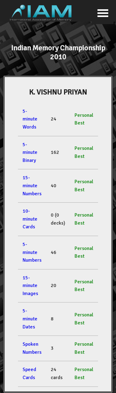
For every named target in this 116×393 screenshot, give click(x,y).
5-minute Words (30, 119)
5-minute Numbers (32, 252)
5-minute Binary (30, 152)
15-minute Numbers (32, 185)
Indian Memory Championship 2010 (58, 52)
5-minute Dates (30, 319)
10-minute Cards (30, 219)
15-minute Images (30, 286)
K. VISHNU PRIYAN (58, 92)
